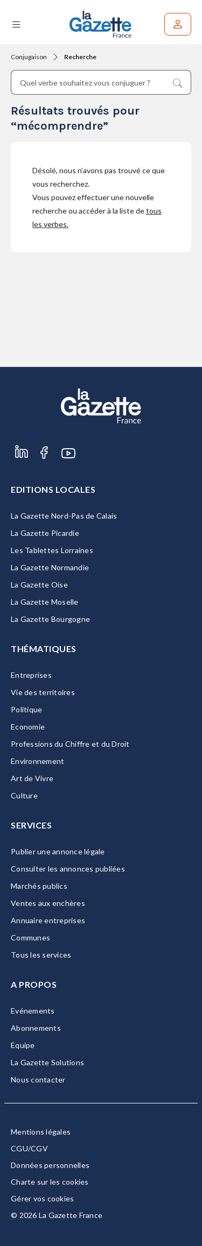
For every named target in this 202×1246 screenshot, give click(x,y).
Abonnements (36, 1027)
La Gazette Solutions (47, 1062)
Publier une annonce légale (58, 851)
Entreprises (31, 674)
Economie (28, 726)
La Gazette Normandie (50, 567)
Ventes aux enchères (48, 903)
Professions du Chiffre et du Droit (70, 743)
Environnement (37, 761)
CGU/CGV (29, 1148)
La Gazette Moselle (45, 601)
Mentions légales (41, 1131)
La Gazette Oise (39, 584)
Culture (24, 795)
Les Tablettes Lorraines (52, 550)
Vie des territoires (43, 692)
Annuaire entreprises (48, 920)
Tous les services (41, 954)
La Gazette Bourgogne (50, 619)
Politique (26, 709)
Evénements (33, 1010)
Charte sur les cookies (50, 1181)
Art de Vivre (32, 778)
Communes (30, 937)
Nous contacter (38, 1079)
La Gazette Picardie (45, 532)
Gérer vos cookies (42, 1198)
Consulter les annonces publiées (68, 868)
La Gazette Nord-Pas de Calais (64, 515)
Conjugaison (29, 57)
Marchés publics (39, 885)
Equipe (23, 1045)
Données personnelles (50, 1165)
